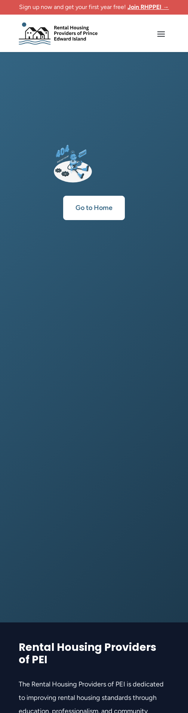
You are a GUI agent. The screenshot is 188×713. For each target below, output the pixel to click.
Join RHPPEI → (148, 6)
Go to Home (94, 208)
